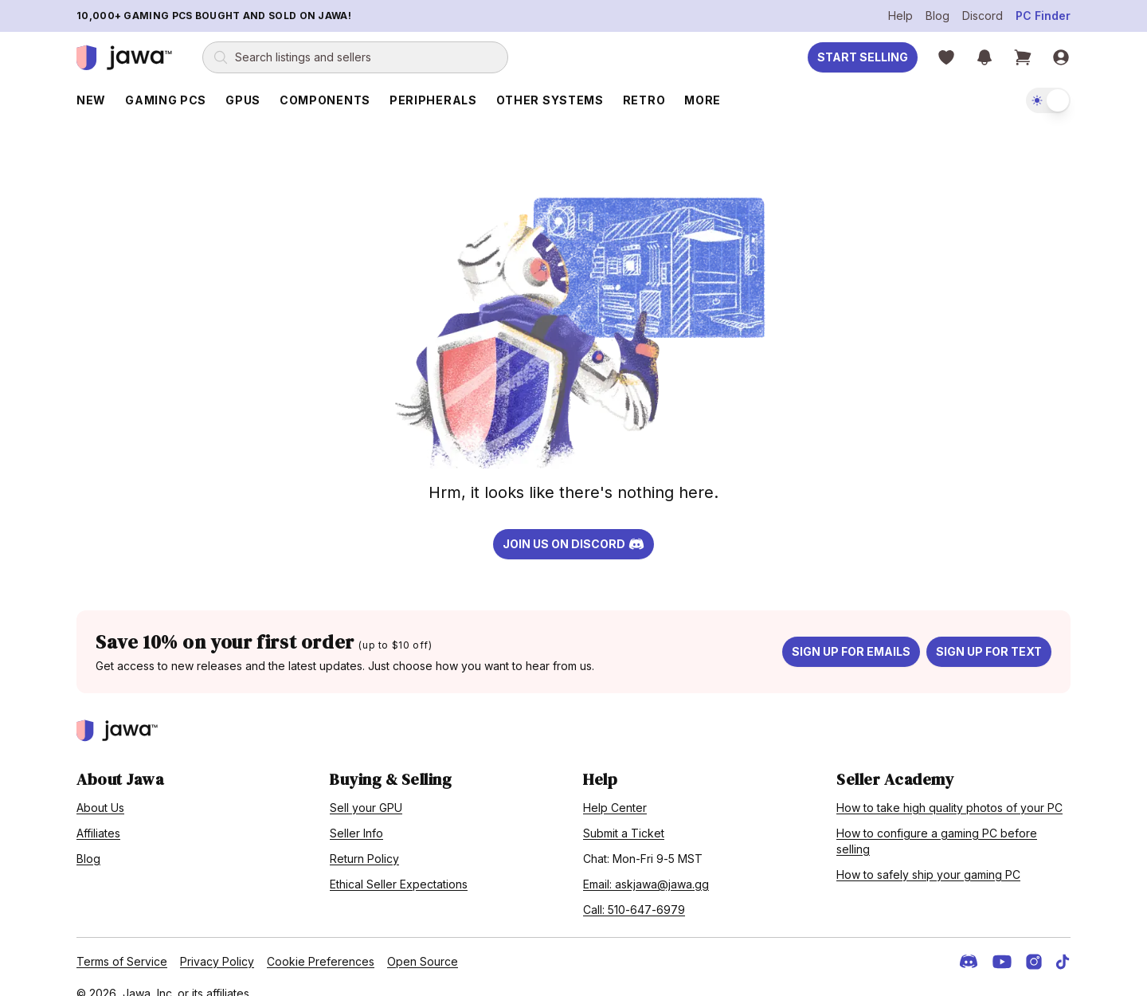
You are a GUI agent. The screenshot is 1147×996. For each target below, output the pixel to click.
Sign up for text (989, 633)
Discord (982, 15)
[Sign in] (1061, 57)
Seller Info (356, 815)
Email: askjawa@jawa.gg (646, 865)
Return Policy (364, 840)
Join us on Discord (573, 526)
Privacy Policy (217, 943)
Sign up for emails (851, 633)
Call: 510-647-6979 (634, 891)
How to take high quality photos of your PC (949, 789)
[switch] (1048, 100)
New (91, 100)
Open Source (422, 943)
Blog (937, 15)
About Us (100, 789)
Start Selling (862, 57)
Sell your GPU (366, 789)
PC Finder (1043, 15)
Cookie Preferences (320, 943)
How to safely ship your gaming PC (928, 856)
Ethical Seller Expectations (399, 865)
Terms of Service (121, 943)
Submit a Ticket (623, 815)
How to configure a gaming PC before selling (936, 822)
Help (900, 15)
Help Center (615, 789)
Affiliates (98, 815)
